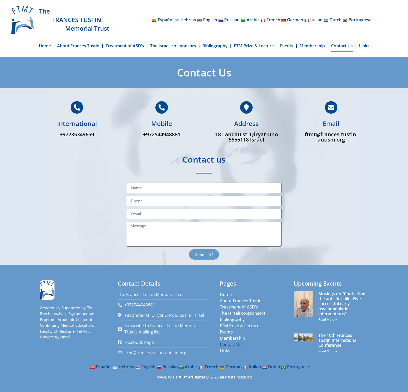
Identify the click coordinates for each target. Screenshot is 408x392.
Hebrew (185, 20)
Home (45, 46)
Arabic (250, 20)
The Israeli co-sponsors (173, 46)
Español (162, 20)
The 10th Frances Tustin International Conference (337, 340)
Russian (229, 20)
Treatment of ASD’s (125, 46)
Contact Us (342, 46)
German (292, 20)
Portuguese (357, 20)
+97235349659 (77, 134)
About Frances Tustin (78, 46)
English (207, 20)
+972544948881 (161, 134)
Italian (313, 20)
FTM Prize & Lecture (254, 46)
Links (364, 46)
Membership (312, 46)
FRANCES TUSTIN (76, 20)
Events (286, 46)
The (44, 11)
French (270, 20)
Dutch (333, 20)
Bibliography (215, 46)
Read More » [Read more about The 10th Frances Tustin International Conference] (327, 351)
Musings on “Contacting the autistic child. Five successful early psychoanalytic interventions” (341, 304)
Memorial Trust (87, 28)
